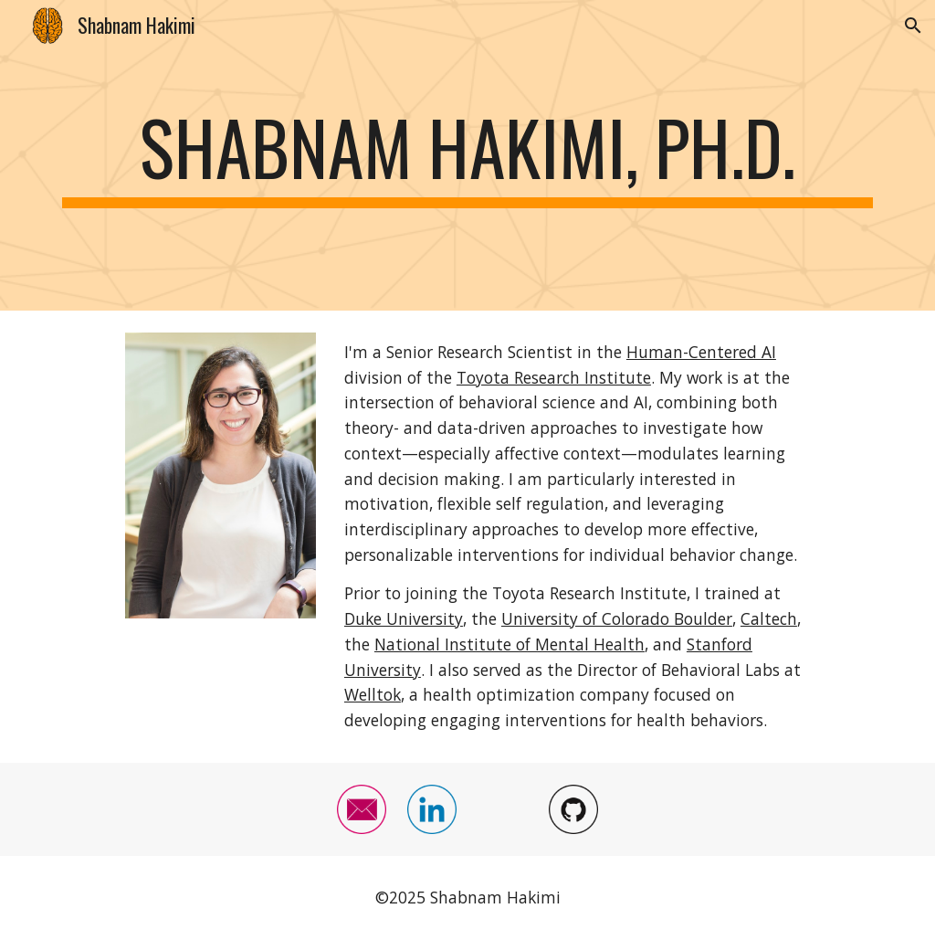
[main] (468, 155)
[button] (913, 26)
